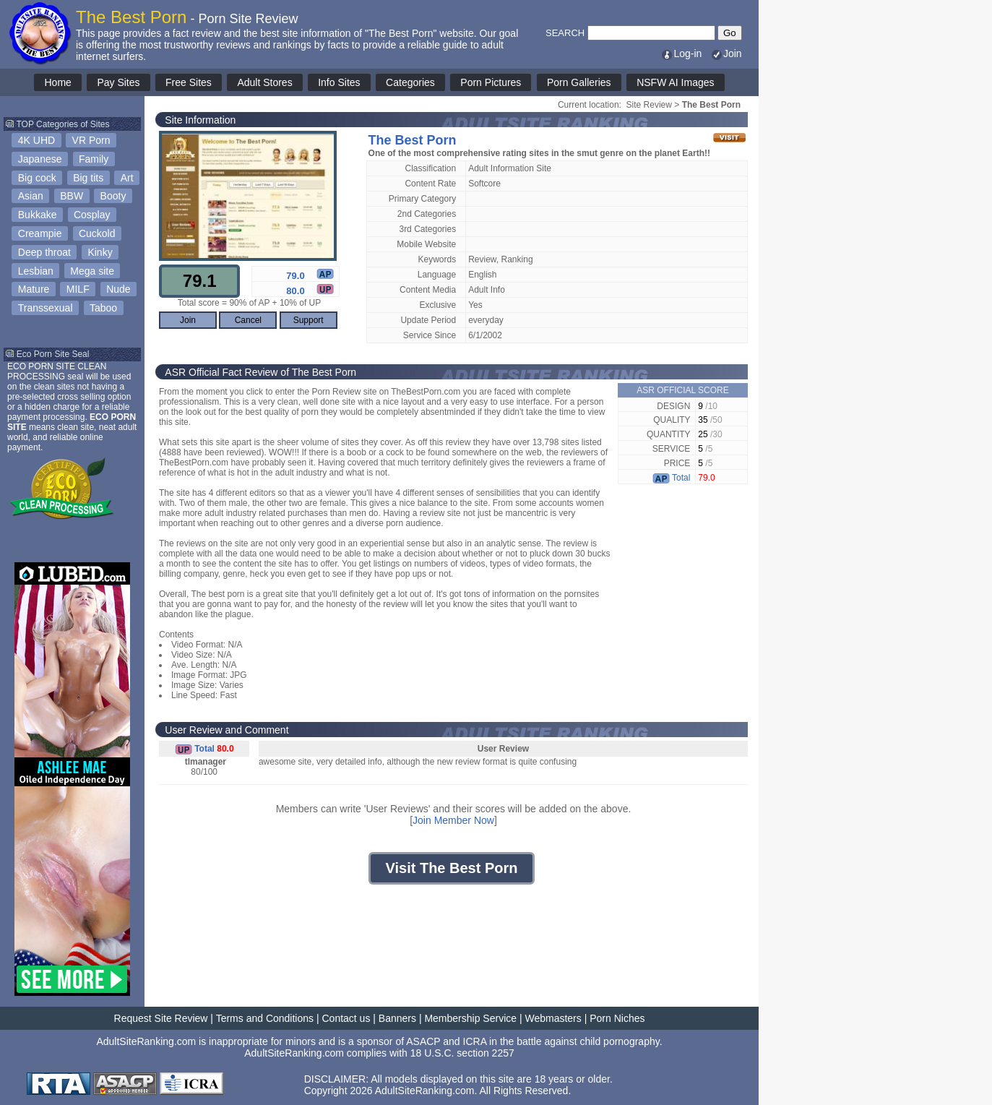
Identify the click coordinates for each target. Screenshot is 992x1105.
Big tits (88, 178)
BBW (71, 196)
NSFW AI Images (675, 82)
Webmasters (553, 1018)
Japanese (40, 159)
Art (127, 178)
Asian (30, 196)
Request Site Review (161, 1018)
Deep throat (44, 252)
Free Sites (188, 82)
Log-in (681, 53)
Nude (118, 289)
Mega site (92, 271)
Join (726, 53)
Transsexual (45, 308)
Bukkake (37, 214)
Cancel (248, 320)
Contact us (346, 1018)
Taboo (103, 308)
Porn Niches (617, 1018)
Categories (410, 82)
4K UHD (36, 140)
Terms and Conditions (265, 1018)
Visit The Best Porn (451, 868)
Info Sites (339, 82)
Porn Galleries (579, 82)
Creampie (40, 233)
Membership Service (470, 1018)
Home (57, 82)
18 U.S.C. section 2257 (462, 1053)
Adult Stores (264, 82)
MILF (78, 289)
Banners (397, 1018)
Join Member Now (453, 820)
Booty (113, 196)
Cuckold (97, 233)
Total (671, 478)
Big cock (37, 178)
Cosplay (92, 214)
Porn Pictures (490, 82)
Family (93, 159)
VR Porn (91, 140)
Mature (34, 289)
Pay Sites (118, 82)
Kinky (99, 252)
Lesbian (35, 271)
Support (308, 320)
